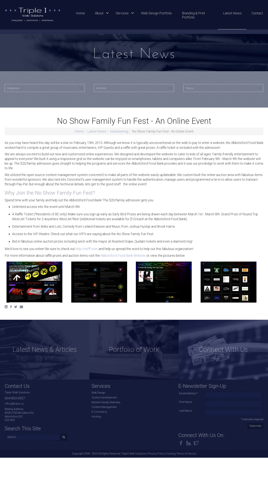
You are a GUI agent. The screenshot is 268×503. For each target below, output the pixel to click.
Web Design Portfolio (156, 13)
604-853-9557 (15, 496)
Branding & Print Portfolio (193, 15)
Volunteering (119, 229)
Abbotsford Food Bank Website (123, 353)
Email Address (188, 491)
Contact (257, 13)
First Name (185, 500)
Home (80, 13)
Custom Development (104, 495)
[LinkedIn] (6, 405)
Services (122, 13)
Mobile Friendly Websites (106, 500)
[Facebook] (11, 405)
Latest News (232, 13)
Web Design (98, 490)
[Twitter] (15, 405)
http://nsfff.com (87, 347)
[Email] (21, 405)
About (99, 13)
